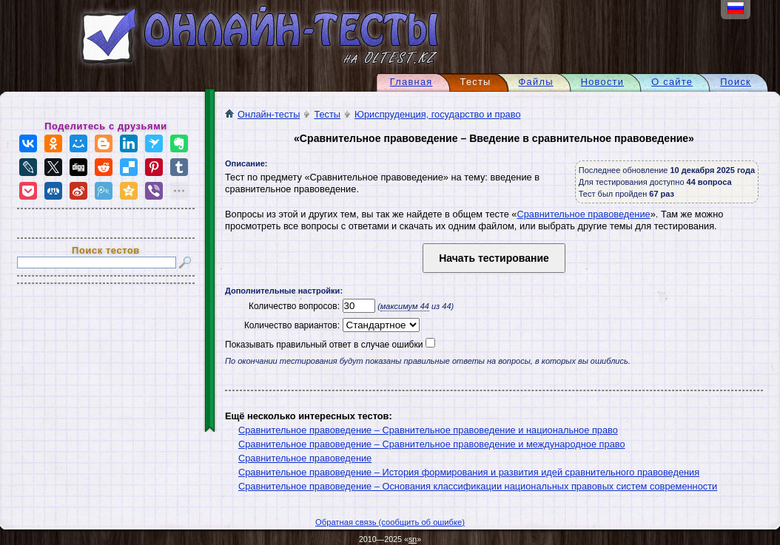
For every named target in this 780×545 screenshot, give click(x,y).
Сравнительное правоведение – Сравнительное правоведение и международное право (431, 444)
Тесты (327, 114)
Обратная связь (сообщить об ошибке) (390, 522)
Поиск (735, 81)
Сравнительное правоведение (583, 214)
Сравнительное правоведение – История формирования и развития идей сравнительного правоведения (468, 472)
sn (413, 539)
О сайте (672, 81)
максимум (404, 306)
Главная (411, 81)
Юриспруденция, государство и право (437, 114)
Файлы (536, 81)
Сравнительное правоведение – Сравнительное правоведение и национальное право (428, 430)
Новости (603, 81)
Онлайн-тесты (262, 114)
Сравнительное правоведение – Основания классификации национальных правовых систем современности (477, 486)
